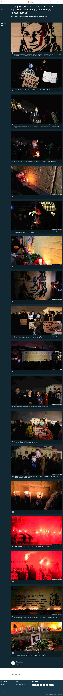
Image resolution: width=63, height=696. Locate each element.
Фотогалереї (4, 6)
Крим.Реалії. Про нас (20, 684)
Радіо (2, 686)
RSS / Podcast (3, 691)
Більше (13, 19)
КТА (52, 2)
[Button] (4, 24)
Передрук (18, 686)
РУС (49, 2)
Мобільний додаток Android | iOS (8, 689)
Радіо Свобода (4, 11)
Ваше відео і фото (4, 684)
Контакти (18, 689)
